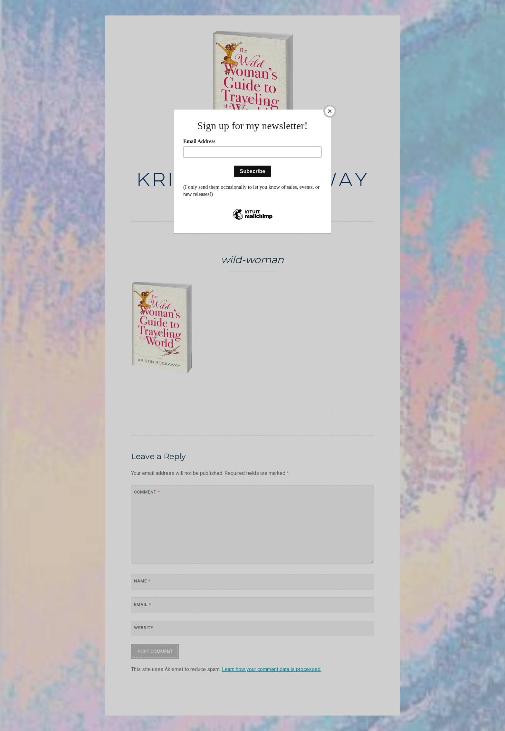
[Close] (330, 111)
